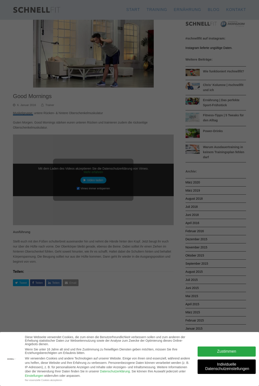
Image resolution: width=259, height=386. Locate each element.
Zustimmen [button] (226, 351)
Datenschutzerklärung (115, 371)
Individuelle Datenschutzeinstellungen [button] (227, 366)
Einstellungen (34, 375)
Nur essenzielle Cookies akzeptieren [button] (43, 380)
